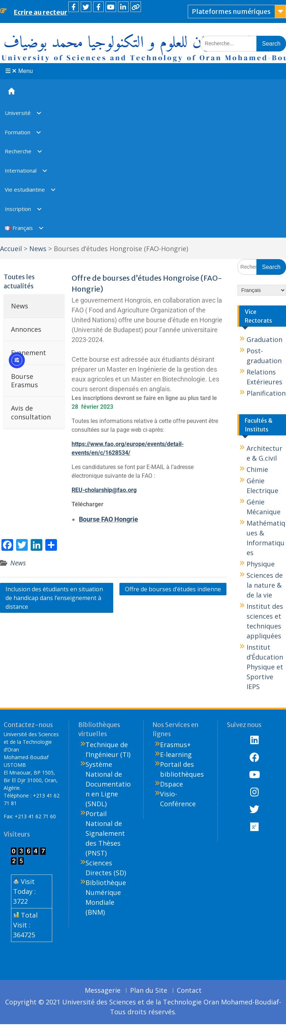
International (21, 170)
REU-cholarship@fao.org (104, 490)
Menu (19, 71)
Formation (17, 132)
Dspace (171, 784)
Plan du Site (148, 990)
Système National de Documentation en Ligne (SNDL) (108, 784)
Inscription (18, 208)
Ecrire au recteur (40, 12)
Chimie (257, 469)
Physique (261, 564)
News (18, 562)
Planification (266, 393)
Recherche (18, 151)
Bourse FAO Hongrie (108, 519)
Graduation (264, 339)
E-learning (176, 754)
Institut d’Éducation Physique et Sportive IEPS (265, 667)
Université (18, 112)
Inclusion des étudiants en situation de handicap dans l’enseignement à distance (54, 598)
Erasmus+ (175, 744)
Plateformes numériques (231, 11)
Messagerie (103, 990)
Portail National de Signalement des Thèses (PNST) (105, 833)
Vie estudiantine (25, 189)
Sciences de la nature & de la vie (265, 585)
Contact (189, 990)
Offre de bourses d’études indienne (173, 589)
